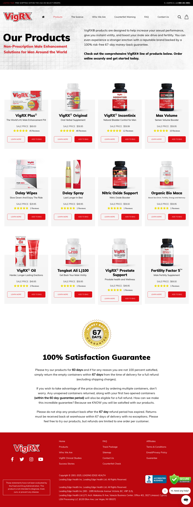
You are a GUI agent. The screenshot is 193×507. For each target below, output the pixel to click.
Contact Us (163, 17)
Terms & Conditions (156, 446)
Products (57, 17)
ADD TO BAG (37, 139)
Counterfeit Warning (124, 17)
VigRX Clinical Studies (70, 458)
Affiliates (151, 441)
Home (62, 441)
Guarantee (151, 458)
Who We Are (99, 17)
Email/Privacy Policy (156, 452)
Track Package (110, 446)
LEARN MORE (16, 139)
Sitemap (107, 452)
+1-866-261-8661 (183, 3)
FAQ (146, 17)
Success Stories (66, 463)
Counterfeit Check (112, 463)
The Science (77, 17)
